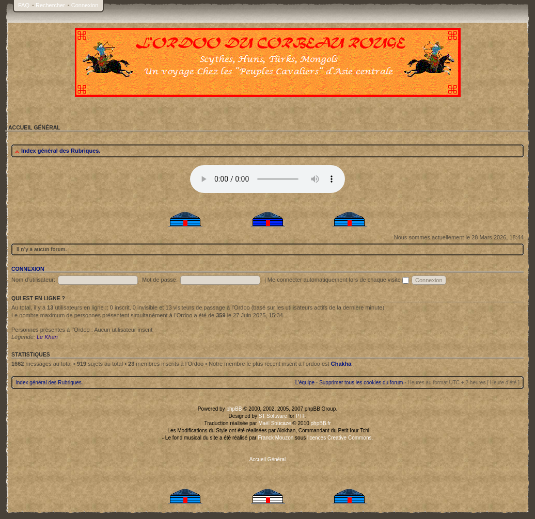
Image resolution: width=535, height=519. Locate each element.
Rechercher (50, 5)
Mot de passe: (160, 280)
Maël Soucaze (274, 423)
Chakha (341, 364)
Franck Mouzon (275, 438)
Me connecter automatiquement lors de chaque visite (338, 280)
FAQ (23, 5)
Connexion (85, 5)
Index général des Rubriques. (60, 151)
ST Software (273, 416)
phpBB (234, 409)
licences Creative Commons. (340, 438)
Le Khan (47, 337)
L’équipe (304, 382)
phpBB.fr (321, 423)
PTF (300, 416)
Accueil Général (267, 459)
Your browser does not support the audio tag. (267, 179)
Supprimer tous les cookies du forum (361, 382)
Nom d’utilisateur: (33, 280)
